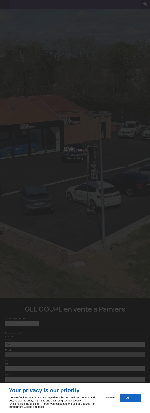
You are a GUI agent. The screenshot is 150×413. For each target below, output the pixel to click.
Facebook (39, 406)
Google (28, 406)
